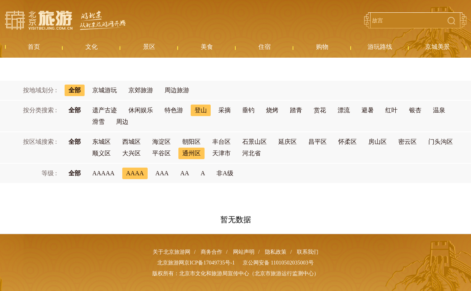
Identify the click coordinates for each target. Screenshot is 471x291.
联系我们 (307, 252)
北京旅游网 (65, 20)
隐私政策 (275, 252)
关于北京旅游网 (171, 252)
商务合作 (211, 252)
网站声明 (244, 252)
